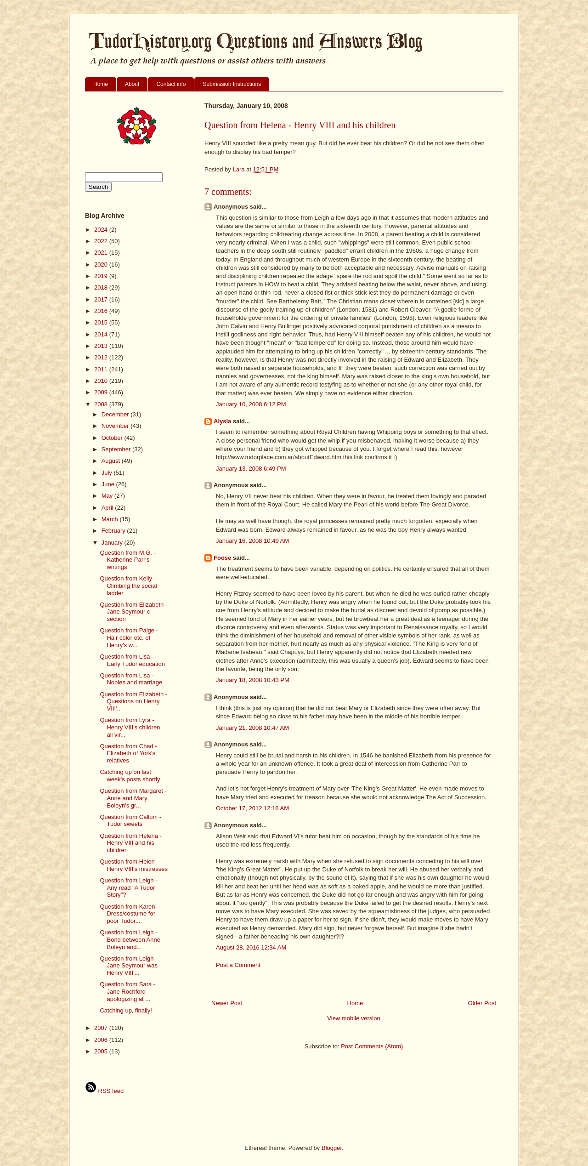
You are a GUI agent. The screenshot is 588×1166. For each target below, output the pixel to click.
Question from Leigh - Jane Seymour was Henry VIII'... (129, 965)
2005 (101, 1051)
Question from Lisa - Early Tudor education (132, 660)
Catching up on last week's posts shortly (130, 775)
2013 (101, 345)
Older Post (482, 1003)
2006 (101, 1039)
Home (100, 84)
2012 (101, 357)
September (117, 449)
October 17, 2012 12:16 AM (252, 808)
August (112, 460)
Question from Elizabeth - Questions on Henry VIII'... (133, 701)
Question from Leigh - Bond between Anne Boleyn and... (130, 939)
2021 (101, 252)
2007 (101, 1027)
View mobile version (353, 1018)
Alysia (222, 421)
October (113, 437)
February (114, 530)
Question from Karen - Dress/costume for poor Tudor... (129, 913)
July (108, 472)
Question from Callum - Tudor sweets (130, 820)
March (111, 519)
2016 (101, 310)
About (132, 84)
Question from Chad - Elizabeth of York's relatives (128, 753)
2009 (101, 392)
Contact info (171, 84)
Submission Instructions (232, 84)
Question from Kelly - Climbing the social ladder (128, 585)
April (108, 507)
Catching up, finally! (126, 1010)
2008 (101, 404)
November (116, 425)
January (113, 542)
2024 (101, 229)
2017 (101, 299)
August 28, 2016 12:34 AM (251, 947)
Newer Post (226, 1003)
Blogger (332, 1147)
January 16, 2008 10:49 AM (252, 540)
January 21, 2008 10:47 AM (252, 727)
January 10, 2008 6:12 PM (251, 404)
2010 (101, 380)
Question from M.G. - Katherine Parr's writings (127, 559)
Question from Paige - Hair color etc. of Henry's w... (129, 637)
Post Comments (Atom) (372, 1046)
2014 (101, 334)
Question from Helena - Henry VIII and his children (130, 842)
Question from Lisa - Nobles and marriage (131, 679)
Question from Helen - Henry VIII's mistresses (134, 865)
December (116, 414)
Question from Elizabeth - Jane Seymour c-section (133, 611)
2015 (101, 322)
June (109, 484)
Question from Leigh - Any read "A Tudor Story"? (128, 887)
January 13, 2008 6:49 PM (251, 468)
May (108, 495)
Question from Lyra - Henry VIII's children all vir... (130, 727)
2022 (101, 241)
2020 (101, 264)
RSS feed (104, 1090)
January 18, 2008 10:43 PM (252, 680)
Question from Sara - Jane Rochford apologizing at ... (127, 991)
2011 (101, 369)
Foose (222, 557)
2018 (101, 287)
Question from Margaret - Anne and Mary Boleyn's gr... (133, 797)
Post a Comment (238, 964)
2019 (101, 276)
